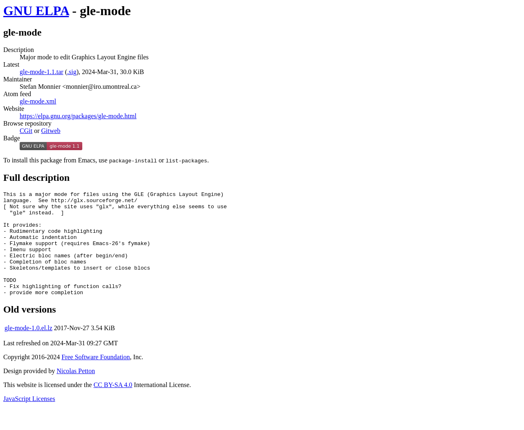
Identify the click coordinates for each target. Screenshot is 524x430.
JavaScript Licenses (29, 419)
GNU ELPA (36, 10)
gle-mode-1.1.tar (41, 71)
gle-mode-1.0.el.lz (28, 348)
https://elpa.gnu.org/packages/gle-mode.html (78, 116)
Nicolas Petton (75, 391)
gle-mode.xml (38, 101)
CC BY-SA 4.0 (112, 405)
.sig (72, 71)
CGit (26, 130)
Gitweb (50, 130)
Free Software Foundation (95, 377)
